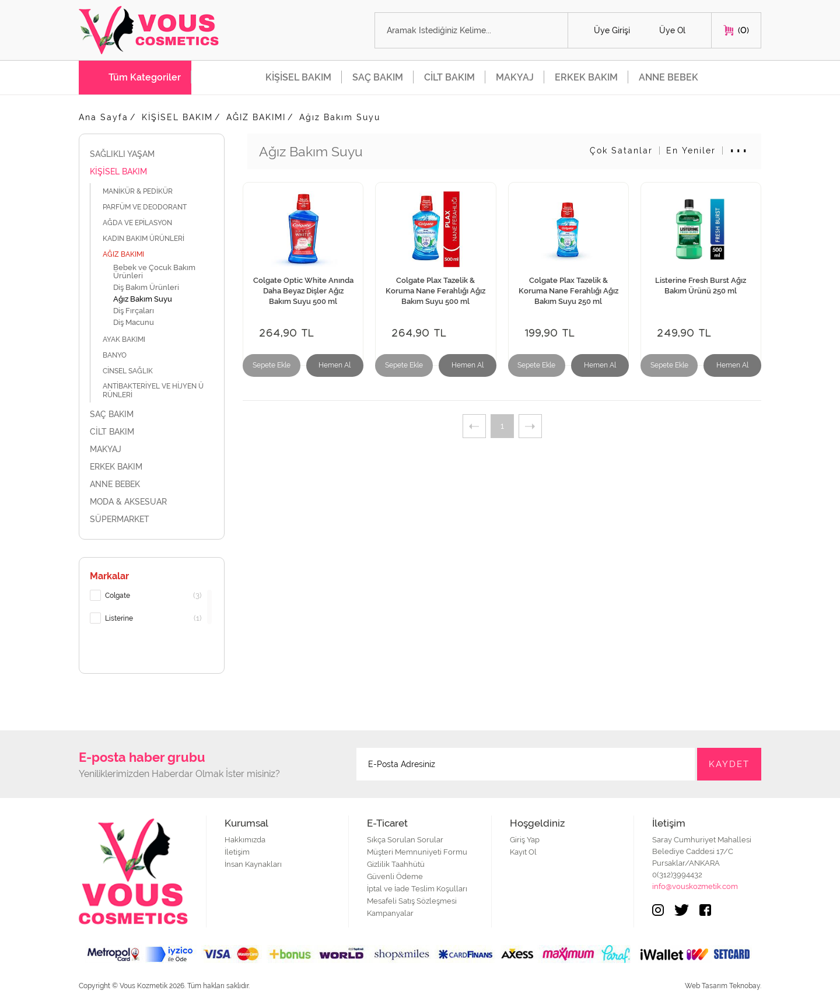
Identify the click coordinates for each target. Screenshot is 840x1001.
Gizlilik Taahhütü (396, 864)
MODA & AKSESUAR (152, 501)
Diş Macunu (133, 322)
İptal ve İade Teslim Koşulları (417, 888)
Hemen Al (334, 365)
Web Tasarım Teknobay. (723, 985)
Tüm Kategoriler (144, 77)
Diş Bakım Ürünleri (146, 287)
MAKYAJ (515, 77)
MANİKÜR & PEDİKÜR (145, 191)
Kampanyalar (390, 913)
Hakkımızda (245, 839)
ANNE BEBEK (668, 77)
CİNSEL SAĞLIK (134, 370)
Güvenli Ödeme (395, 876)
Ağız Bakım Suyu (339, 117)
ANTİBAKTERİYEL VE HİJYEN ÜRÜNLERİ (153, 390)
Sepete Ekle (271, 365)
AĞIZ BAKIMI (256, 117)
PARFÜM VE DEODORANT (151, 206)
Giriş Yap (525, 839)
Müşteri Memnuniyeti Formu (417, 852)
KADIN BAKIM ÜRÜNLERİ (150, 238)
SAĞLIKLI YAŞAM (152, 154)
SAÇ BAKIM (377, 77)
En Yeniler (691, 150)
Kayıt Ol (523, 852)
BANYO (121, 355)
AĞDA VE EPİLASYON (144, 222)
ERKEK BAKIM (586, 77)
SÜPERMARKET (152, 519)
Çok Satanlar (621, 150)
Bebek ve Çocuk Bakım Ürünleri (154, 271)
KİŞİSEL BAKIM (298, 77)
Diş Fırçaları (133, 310)
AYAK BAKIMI (130, 339)
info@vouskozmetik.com (695, 886)
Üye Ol (672, 30)
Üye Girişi (612, 30)
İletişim (237, 852)
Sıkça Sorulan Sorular (405, 839)
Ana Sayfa (103, 117)
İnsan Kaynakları (253, 864)
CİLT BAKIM (449, 77)
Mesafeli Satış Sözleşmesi (412, 901)
